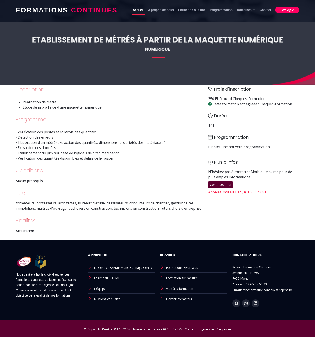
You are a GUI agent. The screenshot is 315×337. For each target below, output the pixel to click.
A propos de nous (161, 10)
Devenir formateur (179, 299)
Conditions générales (200, 329)
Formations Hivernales (182, 267)
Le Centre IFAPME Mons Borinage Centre (123, 267)
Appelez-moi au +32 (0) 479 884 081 (237, 192)
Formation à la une (191, 10)
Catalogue (287, 10)
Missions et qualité (107, 299)
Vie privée (224, 329)
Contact (265, 10)
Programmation (221, 10)
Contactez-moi (220, 185)
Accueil (138, 10)
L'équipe (100, 288)
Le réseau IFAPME (107, 278)
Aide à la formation (179, 288)
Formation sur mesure (182, 278)
